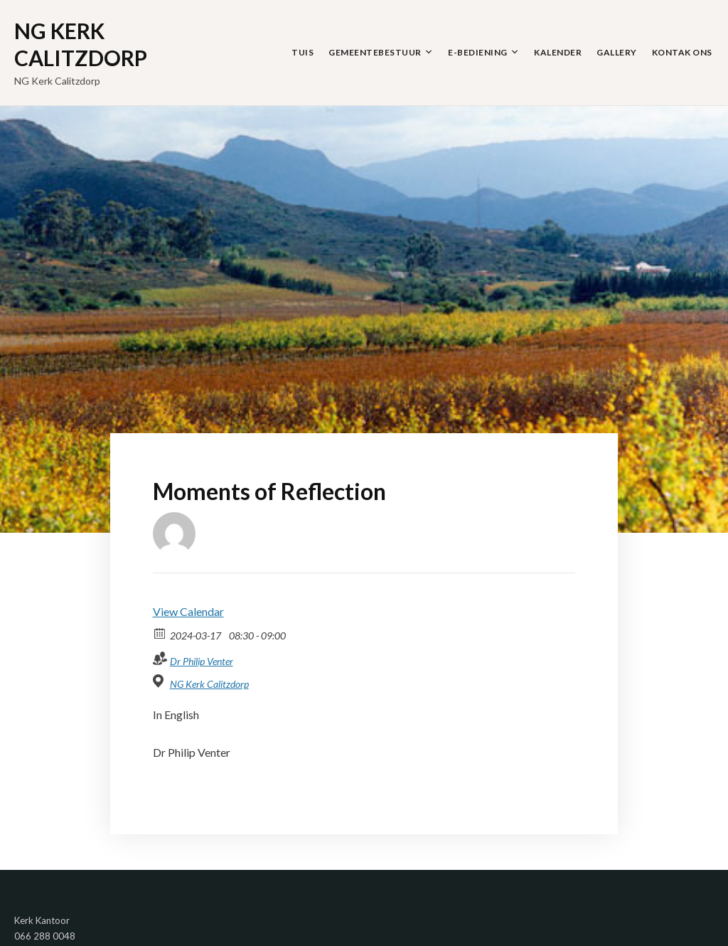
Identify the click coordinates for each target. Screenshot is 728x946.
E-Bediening (478, 52)
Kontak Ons (682, 52)
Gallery (616, 52)
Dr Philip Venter (201, 661)
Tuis (302, 52)
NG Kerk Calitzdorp (80, 44)
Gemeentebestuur (375, 52)
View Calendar (188, 611)
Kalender (558, 52)
